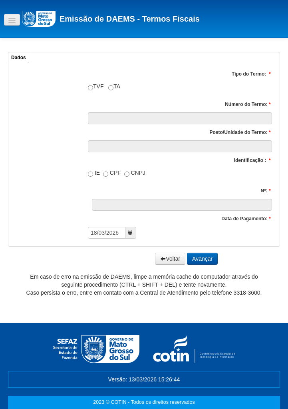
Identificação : (253, 160)
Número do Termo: (248, 104)
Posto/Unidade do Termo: (241, 132)
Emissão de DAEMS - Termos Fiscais (130, 18)
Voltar (170, 258)
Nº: (266, 191)
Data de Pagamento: (246, 218)
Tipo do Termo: (252, 74)
